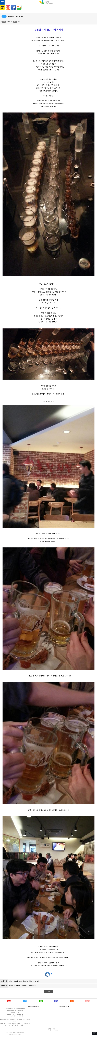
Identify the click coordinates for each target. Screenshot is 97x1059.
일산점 (72, 1001)
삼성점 (25, 1001)
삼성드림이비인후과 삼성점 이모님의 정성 (22, 986)
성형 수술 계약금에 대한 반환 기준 (15, 1016)
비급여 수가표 (20, 1014)
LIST (48, 992)
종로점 (56, 1001)
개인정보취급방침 (64, 1006)
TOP (94, 1033)
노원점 (40, 1001)
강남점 (9, 1001)
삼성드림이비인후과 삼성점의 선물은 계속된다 (24, 981)
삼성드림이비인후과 (33, 1006)
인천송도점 (87, 1001)
